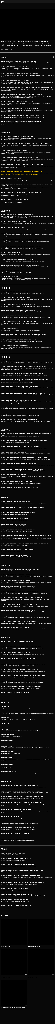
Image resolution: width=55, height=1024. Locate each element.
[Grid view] (53, 57)
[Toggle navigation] (52, 1)
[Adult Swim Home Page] (4, 1)
